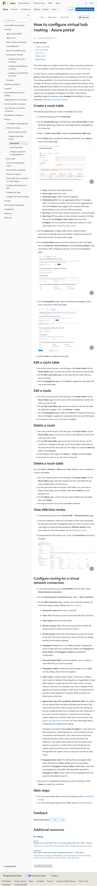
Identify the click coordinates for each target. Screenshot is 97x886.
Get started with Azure (85, 9)
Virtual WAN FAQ (85, 803)
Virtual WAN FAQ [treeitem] (12, 46)
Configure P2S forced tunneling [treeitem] (17, 197)
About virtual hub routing (57, 99)
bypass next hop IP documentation (56, 720)
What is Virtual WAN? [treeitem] (14, 34)
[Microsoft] (4, 3)
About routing (75, 605)
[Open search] (86, 3)
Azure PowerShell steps (81, 68)
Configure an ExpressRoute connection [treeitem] (17, 67)
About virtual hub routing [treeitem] (17, 132)
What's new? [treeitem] (10, 38)
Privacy (49, 881)
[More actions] (93, 17)
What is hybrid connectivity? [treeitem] (16, 42)
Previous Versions (20, 881)
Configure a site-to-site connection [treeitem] (16, 60)
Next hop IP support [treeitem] (13, 174)
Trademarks (6, 884)
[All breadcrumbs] (36, 17)
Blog (30, 881)
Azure (42, 17)
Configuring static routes (66, 225)
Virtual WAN (64, 17)
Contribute (40, 881)
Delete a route (40, 56)
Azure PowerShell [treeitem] (16, 147)
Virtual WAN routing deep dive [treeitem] (17, 123)
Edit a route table (41, 50)
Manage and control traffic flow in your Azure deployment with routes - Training (63, 843)
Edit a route (39, 53)
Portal (71, 9)
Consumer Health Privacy (65, 881)
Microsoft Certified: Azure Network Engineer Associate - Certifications (59, 853)
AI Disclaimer (6, 881)
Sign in (91, 3)
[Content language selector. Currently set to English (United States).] (12, 876)
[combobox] (16, 20)
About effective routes (77, 530)
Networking (52, 17)
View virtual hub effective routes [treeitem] (15, 164)
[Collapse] (28, 15)
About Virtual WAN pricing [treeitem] (15, 50)
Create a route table (42, 47)
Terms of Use (83, 881)
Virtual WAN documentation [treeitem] (15, 25)
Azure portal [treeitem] (14, 143)
